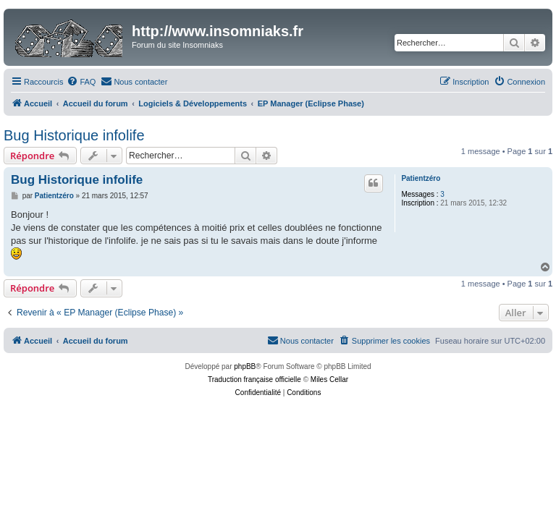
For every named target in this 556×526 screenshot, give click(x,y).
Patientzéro (420, 178)
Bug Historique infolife (74, 135)
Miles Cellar (329, 379)
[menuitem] (81, 81)
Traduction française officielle (254, 379)
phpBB (245, 366)
